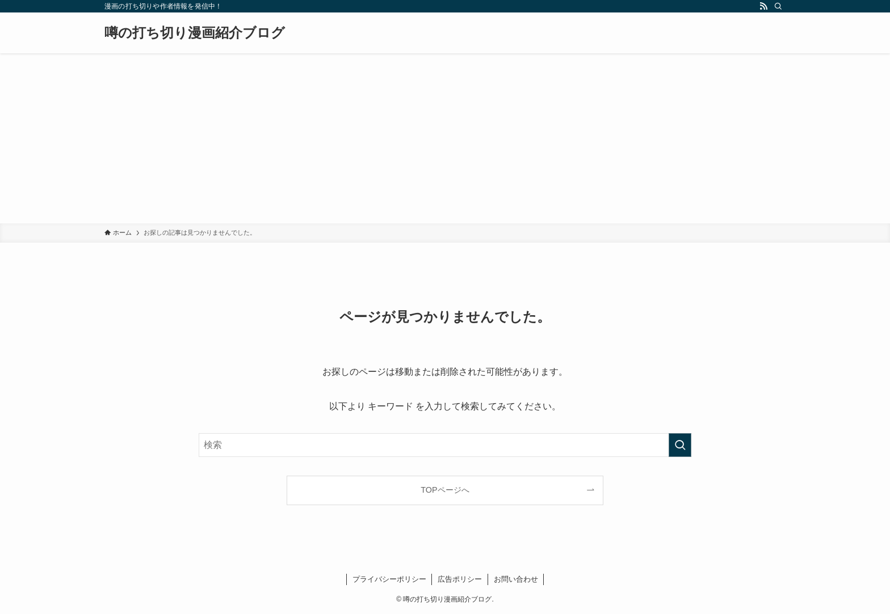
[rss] (763, 6)
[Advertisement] (445, 138)
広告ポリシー (460, 579)
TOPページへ (445, 489)
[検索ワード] (445, 445)
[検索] (778, 6)
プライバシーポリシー (389, 579)
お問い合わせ (516, 579)
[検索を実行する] (680, 445)
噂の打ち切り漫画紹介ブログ (194, 33)
